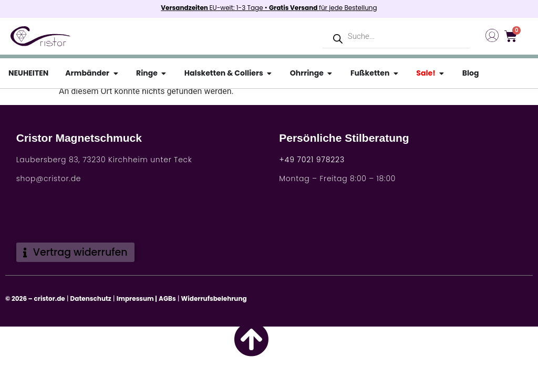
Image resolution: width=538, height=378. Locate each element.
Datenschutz (90, 298)
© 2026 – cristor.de (35, 298)
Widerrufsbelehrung (214, 298)
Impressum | (137, 298)
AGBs (167, 298)
